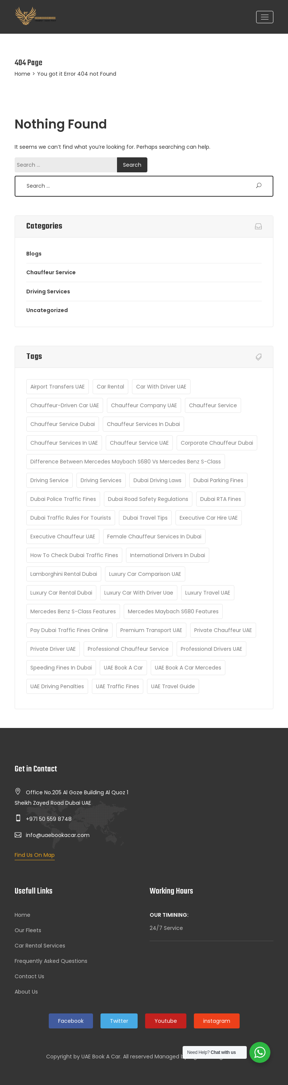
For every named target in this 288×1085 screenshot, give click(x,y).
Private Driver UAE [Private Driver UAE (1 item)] (53, 649)
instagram (216, 1021)
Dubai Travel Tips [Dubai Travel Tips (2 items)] (145, 518)
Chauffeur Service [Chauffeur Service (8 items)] (213, 405)
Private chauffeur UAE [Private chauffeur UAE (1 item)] (223, 630)
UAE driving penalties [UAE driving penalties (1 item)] (57, 686)
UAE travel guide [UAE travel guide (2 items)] (173, 686)
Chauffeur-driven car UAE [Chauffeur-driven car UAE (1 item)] (64, 405)
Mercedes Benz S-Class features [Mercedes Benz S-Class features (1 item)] (73, 611)
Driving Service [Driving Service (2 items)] (49, 480)
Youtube (165, 1021)
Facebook (71, 1021)
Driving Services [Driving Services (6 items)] (101, 480)
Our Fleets (28, 930)
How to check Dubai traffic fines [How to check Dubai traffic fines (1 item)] (74, 555)
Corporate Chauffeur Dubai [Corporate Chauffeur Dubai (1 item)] (217, 443)
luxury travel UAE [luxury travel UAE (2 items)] (207, 592)
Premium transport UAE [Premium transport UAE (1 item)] (151, 630)
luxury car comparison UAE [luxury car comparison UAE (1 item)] (145, 574)
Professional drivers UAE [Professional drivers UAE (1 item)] (211, 649)
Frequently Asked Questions (51, 961)
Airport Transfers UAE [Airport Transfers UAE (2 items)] (57, 386)
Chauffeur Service (51, 272)
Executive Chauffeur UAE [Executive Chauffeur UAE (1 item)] (62, 536)
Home (22, 74)
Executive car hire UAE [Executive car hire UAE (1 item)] (209, 518)
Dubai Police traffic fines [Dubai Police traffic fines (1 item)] (63, 499)
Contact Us (29, 976)
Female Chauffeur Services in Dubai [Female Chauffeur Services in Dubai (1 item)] (154, 536)
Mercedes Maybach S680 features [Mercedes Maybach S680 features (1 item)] (173, 611)
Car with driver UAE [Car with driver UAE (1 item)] (161, 386)
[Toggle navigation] (264, 17)
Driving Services (48, 291)
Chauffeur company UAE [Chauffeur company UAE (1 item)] (144, 405)
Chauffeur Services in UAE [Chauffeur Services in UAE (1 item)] (64, 443)
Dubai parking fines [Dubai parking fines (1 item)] (218, 480)
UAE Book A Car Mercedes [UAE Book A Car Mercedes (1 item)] (188, 667)
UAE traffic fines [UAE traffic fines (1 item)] (117, 686)
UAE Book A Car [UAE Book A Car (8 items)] (123, 667)
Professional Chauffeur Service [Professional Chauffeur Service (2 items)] (128, 649)
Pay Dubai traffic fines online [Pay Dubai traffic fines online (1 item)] (69, 630)
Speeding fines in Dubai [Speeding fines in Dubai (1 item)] (61, 667)
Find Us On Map (35, 855)
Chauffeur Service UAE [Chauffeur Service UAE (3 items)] (139, 443)
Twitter (119, 1021)
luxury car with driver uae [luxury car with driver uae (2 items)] (138, 592)
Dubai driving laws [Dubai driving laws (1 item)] (158, 480)
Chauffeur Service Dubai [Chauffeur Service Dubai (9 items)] (62, 424)
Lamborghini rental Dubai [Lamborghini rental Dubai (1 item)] (63, 574)
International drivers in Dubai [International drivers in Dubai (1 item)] (167, 555)
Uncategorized (47, 310)
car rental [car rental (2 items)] (110, 386)
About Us (26, 991)
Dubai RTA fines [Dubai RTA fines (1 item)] (220, 499)
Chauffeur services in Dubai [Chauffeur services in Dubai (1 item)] (143, 424)
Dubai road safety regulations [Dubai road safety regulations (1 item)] (148, 499)
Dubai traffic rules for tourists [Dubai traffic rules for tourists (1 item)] (70, 518)
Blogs (34, 253)
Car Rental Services (40, 945)
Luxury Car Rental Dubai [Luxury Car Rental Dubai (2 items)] (61, 592)
